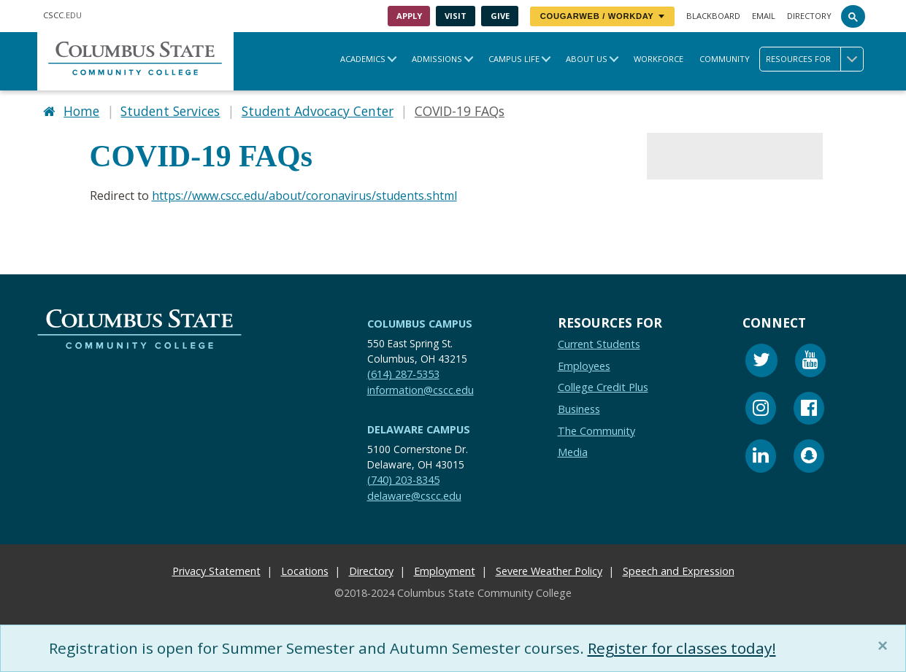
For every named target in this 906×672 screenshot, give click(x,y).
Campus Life (514, 58)
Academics (362, 58)
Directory (809, 15)
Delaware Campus (418, 430)
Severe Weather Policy (549, 572)
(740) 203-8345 (403, 480)
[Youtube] (810, 363)
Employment (444, 572)
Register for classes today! (682, 648)
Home (81, 111)
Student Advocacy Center (318, 111)
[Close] (885, 645)
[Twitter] (761, 363)
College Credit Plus (603, 388)
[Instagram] (760, 410)
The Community (596, 431)
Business (579, 409)
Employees (584, 366)
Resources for (814, 59)
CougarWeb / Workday (602, 16)
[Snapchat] (809, 459)
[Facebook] (809, 410)
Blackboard (713, 15)
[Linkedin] (760, 459)
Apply (409, 15)
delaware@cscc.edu (414, 496)
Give (500, 15)
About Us (586, 58)
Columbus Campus (419, 324)
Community (724, 58)
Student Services (170, 111)
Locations (305, 572)
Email (763, 15)
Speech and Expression (678, 572)
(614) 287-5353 (403, 374)
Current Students (599, 345)
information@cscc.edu (420, 390)
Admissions (437, 58)
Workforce (658, 58)
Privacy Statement (216, 572)
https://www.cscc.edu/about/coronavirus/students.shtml (304, 196)
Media (573, 453)
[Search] (853, 16)
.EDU (62, 14)
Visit (456, 15)
